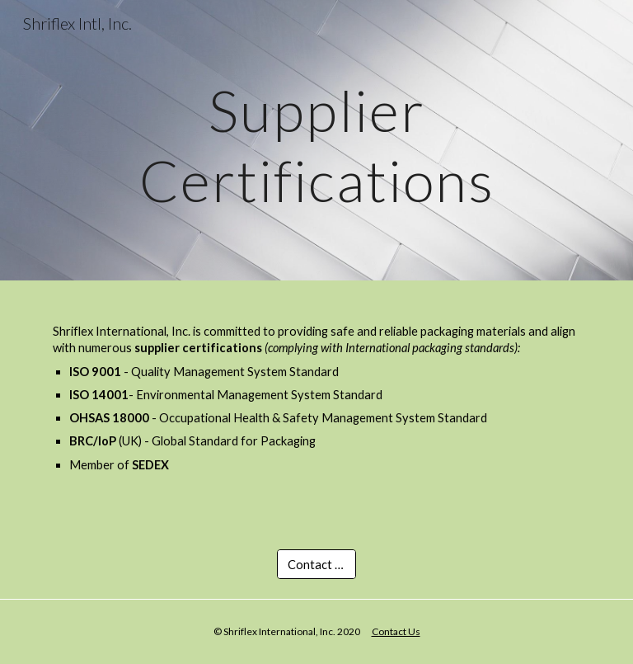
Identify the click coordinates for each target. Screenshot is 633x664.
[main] (316, 141)
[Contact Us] (316, 564)
